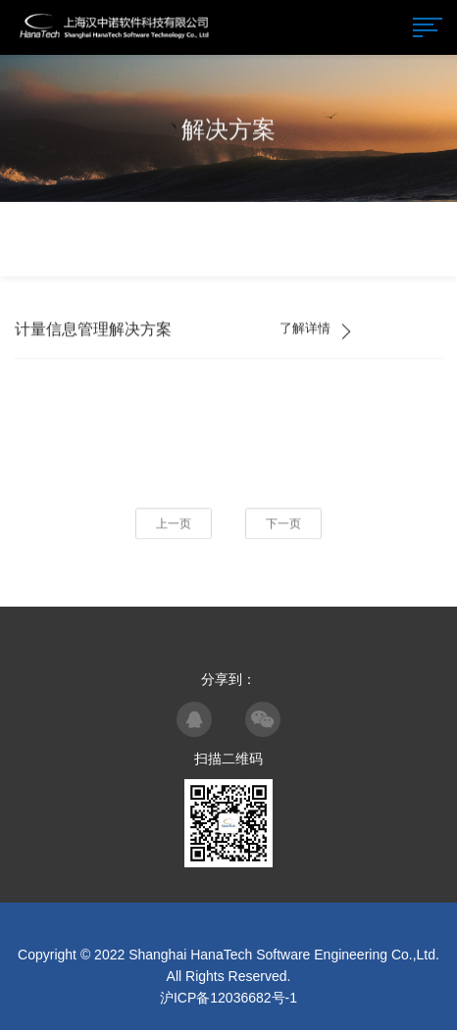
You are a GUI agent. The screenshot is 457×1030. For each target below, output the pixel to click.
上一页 (173, 524)
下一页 (283, 524)
